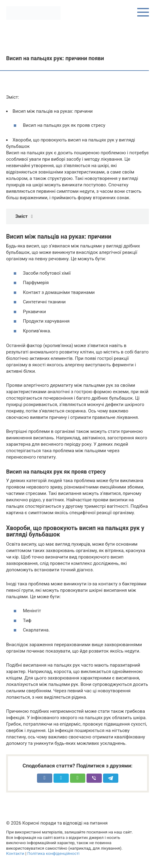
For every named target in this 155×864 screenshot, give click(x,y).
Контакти (15, 853)
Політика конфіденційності (53, 853)
